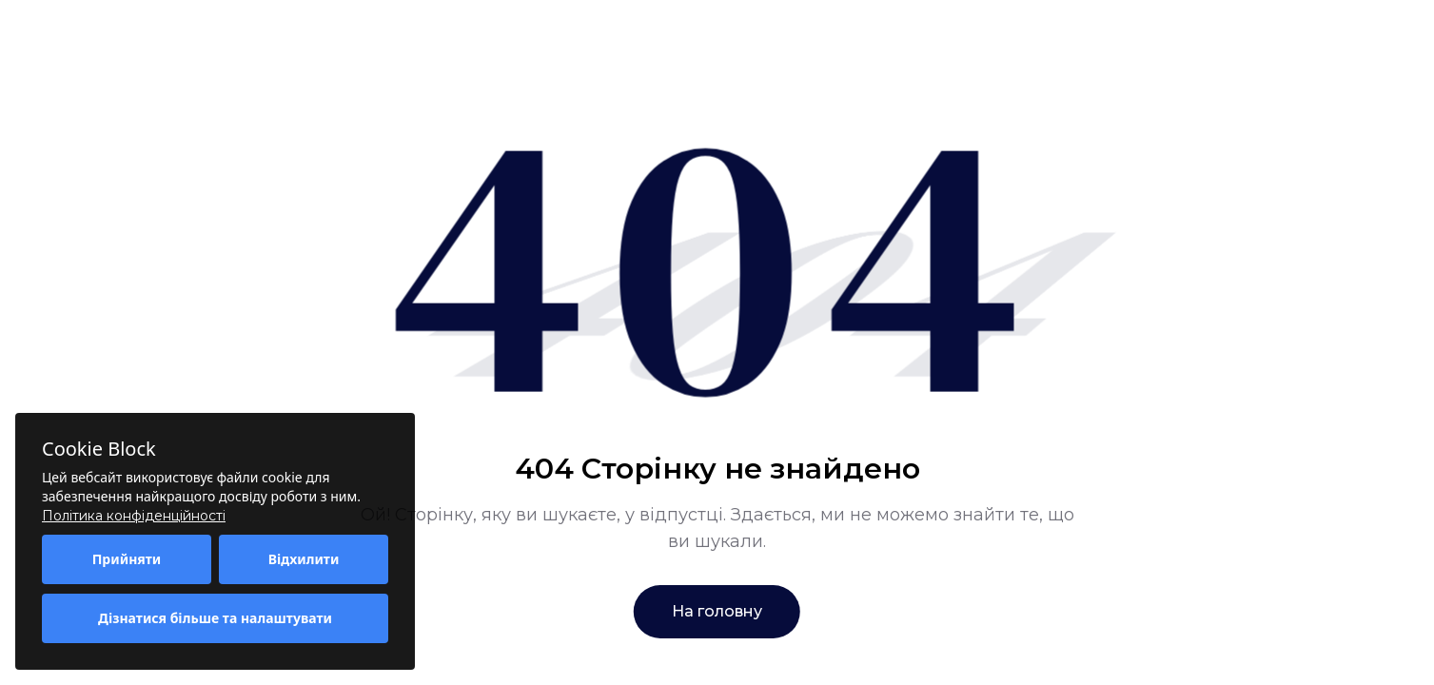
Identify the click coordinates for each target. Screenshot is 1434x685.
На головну (717, 611)
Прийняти (127, 559)
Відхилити (304, 559)
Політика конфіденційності (134, 515)
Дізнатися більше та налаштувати (215, 618)
